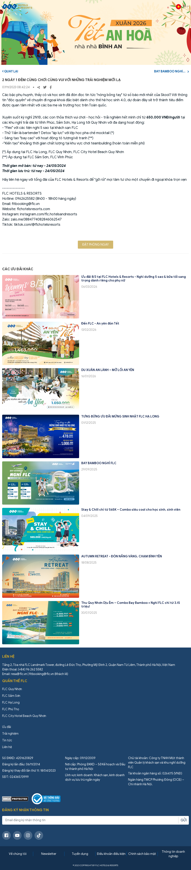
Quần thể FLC (14, 681)
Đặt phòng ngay (95, 244)
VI (182, 6)
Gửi (184, 820)
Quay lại (10, 71)
